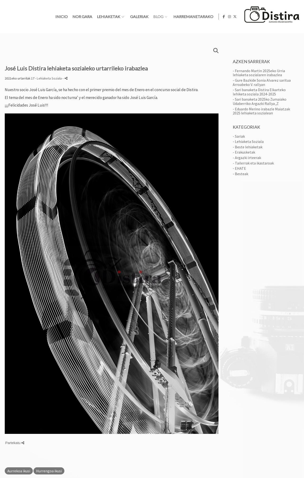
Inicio (122, 16)
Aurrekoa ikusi (18, 471)
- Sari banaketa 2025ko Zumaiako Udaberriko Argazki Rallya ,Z (259, 101)
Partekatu (14, 443)
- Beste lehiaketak (247, 147)
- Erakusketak (244, 152)
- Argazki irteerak (247, 157)
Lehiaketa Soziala (49, 78)
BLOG (219, 16)
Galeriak (200, 16)
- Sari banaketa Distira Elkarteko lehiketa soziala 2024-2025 (259, 91)
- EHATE (239, 168)
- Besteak (240, 173)
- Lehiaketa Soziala (248, 141)
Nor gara (143, 16)
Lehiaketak (169, 16)
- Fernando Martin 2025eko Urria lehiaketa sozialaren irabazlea (259, 72)
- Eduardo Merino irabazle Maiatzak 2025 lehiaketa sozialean (261, 111)
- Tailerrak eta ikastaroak (253, 163)
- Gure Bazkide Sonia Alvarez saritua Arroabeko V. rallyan (262, 82)
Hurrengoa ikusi (49, 471)
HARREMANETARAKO (254, 16)
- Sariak (239, 136)
